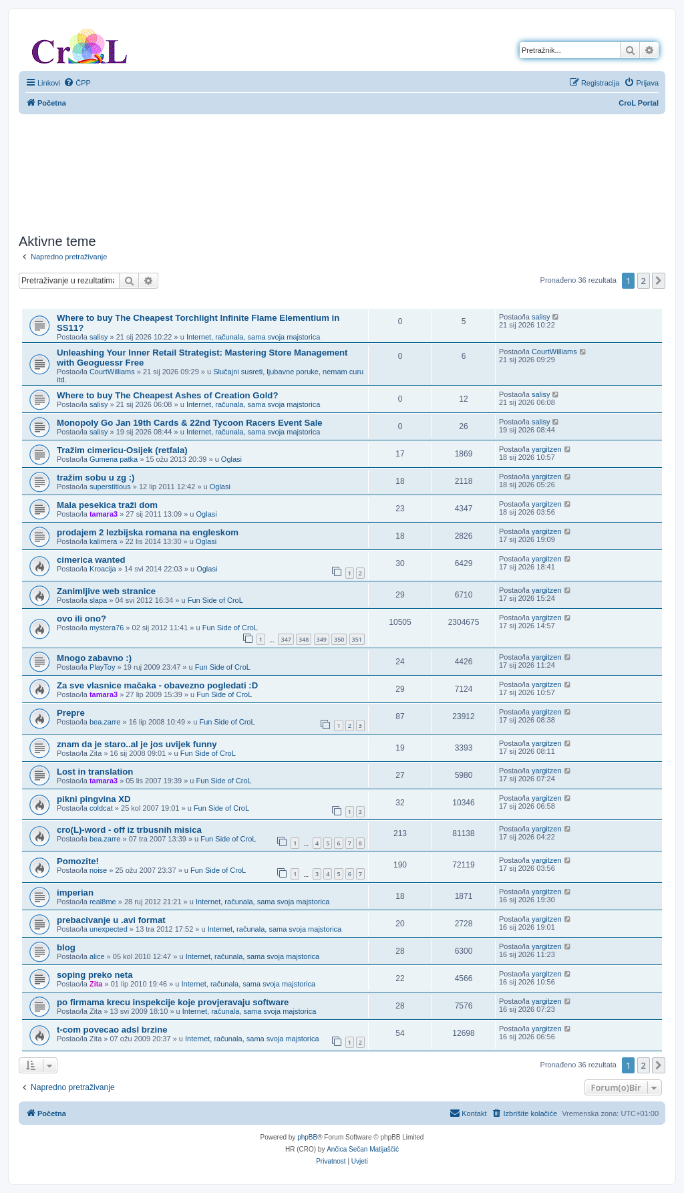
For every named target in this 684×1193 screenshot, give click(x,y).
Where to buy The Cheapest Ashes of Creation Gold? (167, 395)
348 (304, 639)
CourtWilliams (112, 372)
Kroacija (103, 569)
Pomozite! (78, 861)
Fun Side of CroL (215, 600)
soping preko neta (95, 975)
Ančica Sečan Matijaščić (363, 1149)
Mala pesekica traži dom (107, 505)
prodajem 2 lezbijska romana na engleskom (147, 532)
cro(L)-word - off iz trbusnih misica (129, 830)
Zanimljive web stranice (106, 591)
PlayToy (103, 667)
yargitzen (547, 449)
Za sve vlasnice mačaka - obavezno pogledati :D (157, 685)
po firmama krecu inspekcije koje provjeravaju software (173, 1002)
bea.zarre (105, 722)
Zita (96, 984)
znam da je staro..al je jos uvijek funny (137, 744)
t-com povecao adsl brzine (112, 1030)
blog (66, 947)
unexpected (109, 929)
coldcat (101, 808)
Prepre (71, 713)
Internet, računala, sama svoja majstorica (253, 337)
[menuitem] (77, 83)
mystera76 (107, 628)
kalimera (104, 541)
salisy (99, 337)
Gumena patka (114, 459)
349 (322, 639)
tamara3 (104, 514)
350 (339, 639)
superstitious (110, 487)
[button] (658, 281)
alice (97, 956)
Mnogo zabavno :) (94, 658)
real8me (103, 902)
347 (286, 639)
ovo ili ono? (81, 619)
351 (357, 639)
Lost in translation (95, 772)
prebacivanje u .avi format (111, 920)
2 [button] (643, 281)
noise (98, 870)
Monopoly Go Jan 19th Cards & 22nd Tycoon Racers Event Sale (190, 423)
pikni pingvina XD (94, 799)
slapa (98, 600)
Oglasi (231, 459)
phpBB (307, 1137)
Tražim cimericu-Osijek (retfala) (122, 450)
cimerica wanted (91, 560)
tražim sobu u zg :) (96, 478)
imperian (75, 893)
